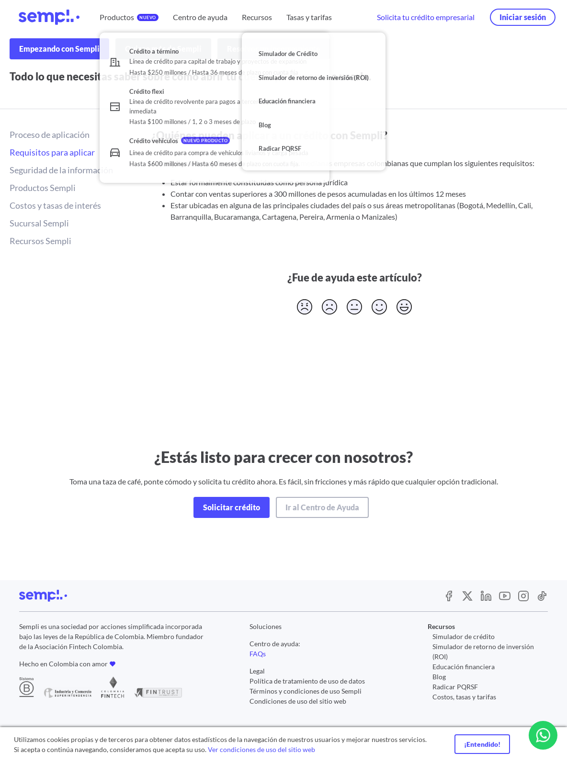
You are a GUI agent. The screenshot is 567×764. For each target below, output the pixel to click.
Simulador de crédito (463, 636)
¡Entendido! (482, 744)
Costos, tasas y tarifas (464, 697)
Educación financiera (463, 667)
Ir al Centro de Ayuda (322, 507)
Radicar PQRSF (455, 687)
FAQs (257, 654)
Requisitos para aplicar (52, 152)
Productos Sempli (43, 187)
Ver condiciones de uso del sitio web (261, 749)
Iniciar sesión (522, 17)
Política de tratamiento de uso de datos (307, 681)
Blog (439, 677)
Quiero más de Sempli (163, 48)
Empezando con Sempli (59, 48)
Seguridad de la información (61, 170)
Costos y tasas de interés (55, 205)
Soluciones (265, 626)
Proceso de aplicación (50, 134)
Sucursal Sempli (39, 223)
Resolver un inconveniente (273, 48)
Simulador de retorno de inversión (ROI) (483, 651)
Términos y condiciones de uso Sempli (305, 691)
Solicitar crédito (231, 507)
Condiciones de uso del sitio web (297, 701)
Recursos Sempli (40, 241)
